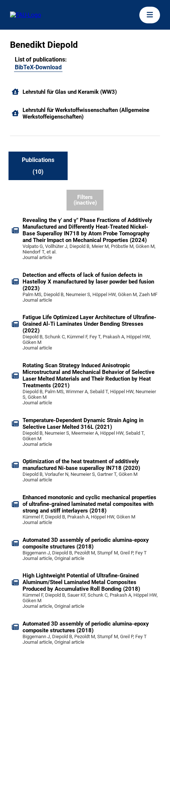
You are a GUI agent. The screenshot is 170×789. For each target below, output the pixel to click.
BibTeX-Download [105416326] (38, 67)
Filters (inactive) (85, 200)
